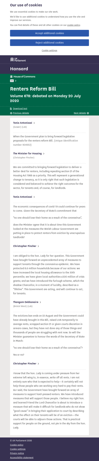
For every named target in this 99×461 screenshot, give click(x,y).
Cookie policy (16, 445)
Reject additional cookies (50, 42)
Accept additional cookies (49, 33)
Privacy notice (17, 453)
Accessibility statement (21, 457)
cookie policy (73, 25)
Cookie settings (49, 50)
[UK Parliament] (18, 59)
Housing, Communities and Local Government (41, 80)
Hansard (19, 69)
